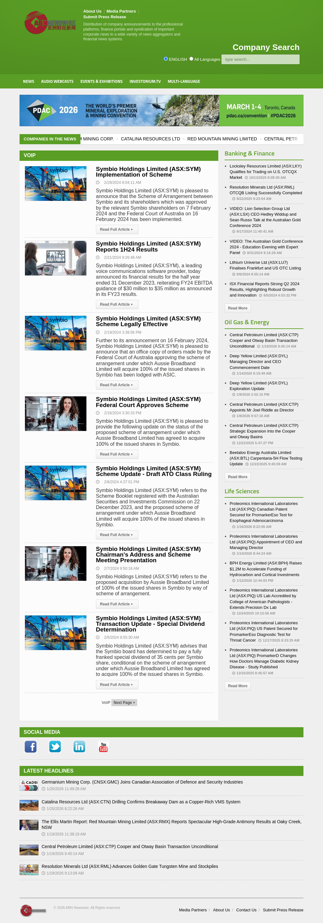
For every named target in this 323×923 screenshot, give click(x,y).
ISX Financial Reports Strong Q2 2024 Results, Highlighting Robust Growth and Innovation (264, 289)
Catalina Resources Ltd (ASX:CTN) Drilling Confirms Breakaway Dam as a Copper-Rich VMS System (141, 801)
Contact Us (246, 910)
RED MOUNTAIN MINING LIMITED (229, 138)
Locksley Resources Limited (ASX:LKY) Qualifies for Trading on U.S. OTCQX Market (266, 172)
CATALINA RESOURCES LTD (157, 138)
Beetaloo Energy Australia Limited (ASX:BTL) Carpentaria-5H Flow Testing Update (266, 458)
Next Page (124, 702)
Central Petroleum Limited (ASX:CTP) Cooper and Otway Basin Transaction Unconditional (264, 340)
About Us (92, 11)
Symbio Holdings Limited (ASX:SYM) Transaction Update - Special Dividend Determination (150, 624)
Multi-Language (184, 81)
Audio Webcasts (57, 81)
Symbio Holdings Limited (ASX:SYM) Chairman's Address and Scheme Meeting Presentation (148, 554)
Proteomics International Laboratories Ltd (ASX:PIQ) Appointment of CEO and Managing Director (266, 542)
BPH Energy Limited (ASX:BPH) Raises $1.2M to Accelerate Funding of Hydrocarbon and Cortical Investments (266, 569)
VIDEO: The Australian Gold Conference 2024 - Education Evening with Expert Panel (266, 247)
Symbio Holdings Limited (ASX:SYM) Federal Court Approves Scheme (148, 402)
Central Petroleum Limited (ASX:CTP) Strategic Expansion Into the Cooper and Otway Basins (264, 431)
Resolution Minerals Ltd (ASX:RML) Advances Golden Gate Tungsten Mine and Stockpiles (130, 866)
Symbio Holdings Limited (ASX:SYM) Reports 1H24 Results (148, 246)
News (28, 81)
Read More (237, 308)
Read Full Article (117, 229)
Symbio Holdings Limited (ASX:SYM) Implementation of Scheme (148, 172)
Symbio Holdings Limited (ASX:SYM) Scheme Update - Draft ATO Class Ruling (154, 471)
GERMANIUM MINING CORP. (91, 138)
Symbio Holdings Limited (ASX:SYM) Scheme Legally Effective (148, 321)
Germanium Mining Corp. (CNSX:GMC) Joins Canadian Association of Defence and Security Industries (142, 781)
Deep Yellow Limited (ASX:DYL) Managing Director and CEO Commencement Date (259, 362)
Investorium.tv (145, 81)
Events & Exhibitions (101, 81)
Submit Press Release (104, 16)
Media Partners (121, 11)
